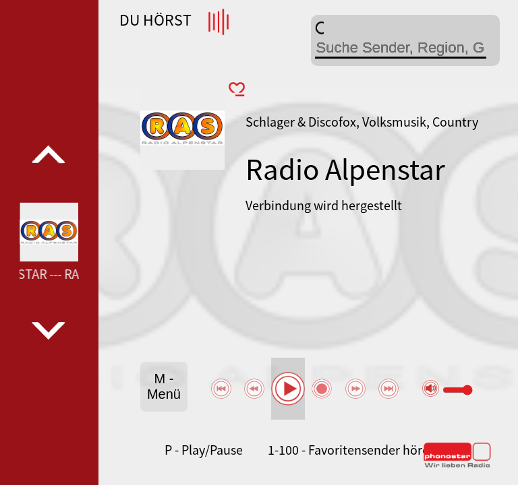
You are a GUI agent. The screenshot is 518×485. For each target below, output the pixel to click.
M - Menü (164, 386)
